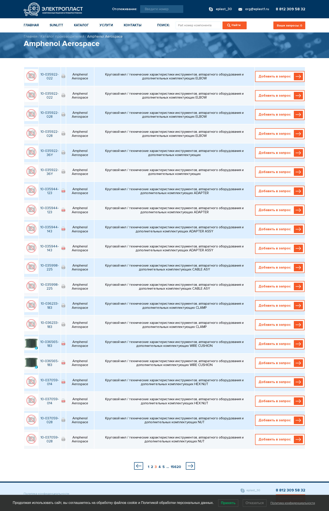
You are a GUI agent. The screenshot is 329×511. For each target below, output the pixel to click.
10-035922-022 (50, 76)
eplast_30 (250, 490)
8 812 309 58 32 (290, 9)
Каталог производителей (62, 36)
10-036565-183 (49, 344)
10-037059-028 (50, 420)
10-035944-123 (49, 191)
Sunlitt (56, 25)
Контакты (132, 25)
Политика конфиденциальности (46, 494)
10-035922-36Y (50, 153)
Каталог (81, 25)
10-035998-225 (50, 267)
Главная (31, 25)
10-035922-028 (50, 115)
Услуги (106, 25)
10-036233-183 (50, 305)
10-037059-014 (50, 382)
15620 (176, 467)
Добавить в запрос (280, 76)
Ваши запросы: (289, 25)
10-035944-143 (49, 229)
